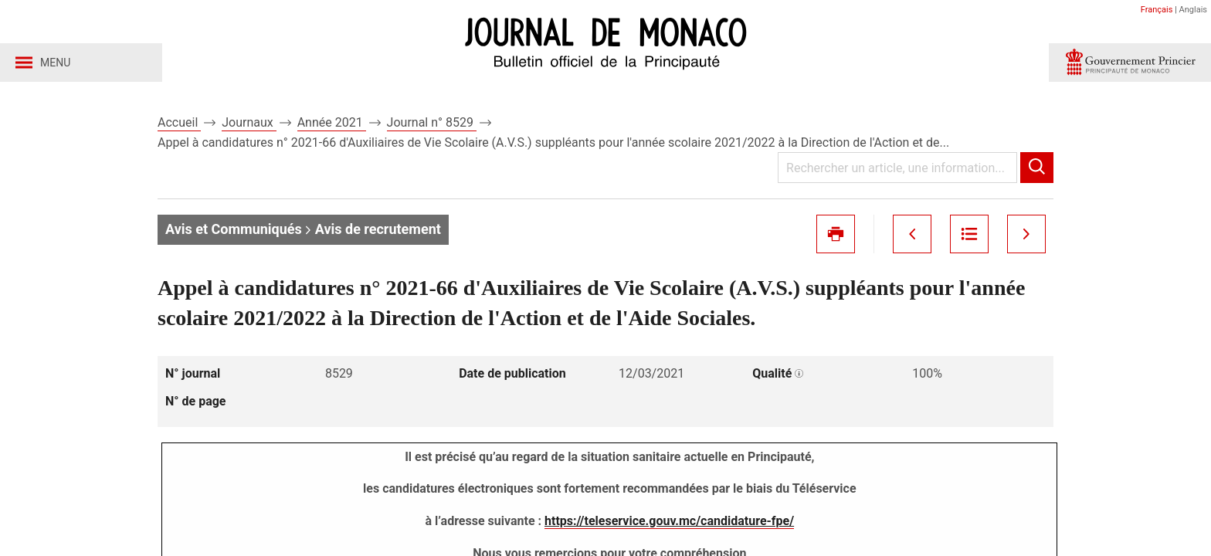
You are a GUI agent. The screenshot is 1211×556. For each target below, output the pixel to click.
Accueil (179, 122)
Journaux (249, 122)
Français (1157, 10)
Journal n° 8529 (432, 122)
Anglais (1193, 10)
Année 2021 (331, 122)
